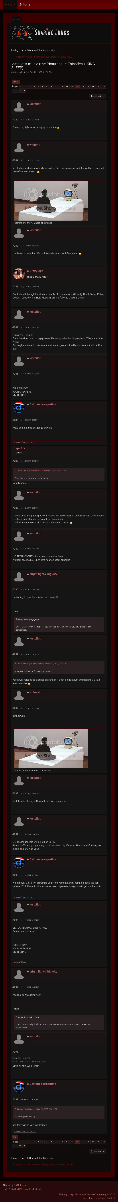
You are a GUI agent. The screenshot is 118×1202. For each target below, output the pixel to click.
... (30, 86)
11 (56, 86)
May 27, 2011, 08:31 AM (30, 793)
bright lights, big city (43, 574)
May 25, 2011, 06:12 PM (30, 461)
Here (15, 962)
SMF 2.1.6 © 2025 (12, 1189)
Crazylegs (36, 271)
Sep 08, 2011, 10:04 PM (21, 1058)
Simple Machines (33, 1189)
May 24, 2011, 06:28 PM (30, 374)
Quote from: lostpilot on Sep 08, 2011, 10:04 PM (37, 1109)
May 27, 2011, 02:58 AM (30, 708)
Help (85, 1198)
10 (51, 86)
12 (62, 86)
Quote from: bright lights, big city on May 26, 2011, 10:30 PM (42, 664)
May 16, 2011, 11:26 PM (30, 119)
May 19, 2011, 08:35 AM (30, 327)
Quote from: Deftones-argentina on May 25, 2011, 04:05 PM (41, 470)
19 (98, 86)
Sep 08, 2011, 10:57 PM (30, 1099)
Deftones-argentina (43, 404)
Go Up (15, 1137)
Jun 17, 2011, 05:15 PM (30, 987)
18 (93, 86)
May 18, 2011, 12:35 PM (30, 287)
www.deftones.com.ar (25, 442)
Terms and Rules (97, 1198)
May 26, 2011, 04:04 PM (30, 508)
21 (14, 90)
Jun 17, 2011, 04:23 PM (30, 920)
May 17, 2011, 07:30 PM (30, 160)
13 (67, 86)
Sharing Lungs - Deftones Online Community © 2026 (87, 1194)
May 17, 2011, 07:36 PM (30, 246)
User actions (97, 96)
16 (83, 86)
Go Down (16, 82)
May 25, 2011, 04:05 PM (30, 420)
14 (72, 86)
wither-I (35, 144)
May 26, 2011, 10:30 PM (30, 590)
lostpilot (35, 104)
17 (88, 86)
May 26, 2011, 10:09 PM (30, 549)
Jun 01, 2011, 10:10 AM (30, 834)
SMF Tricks (20, 1185)
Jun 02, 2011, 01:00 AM (30, 875)
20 (103, 86)
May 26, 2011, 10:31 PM (30, 654)
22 (20, 90)
